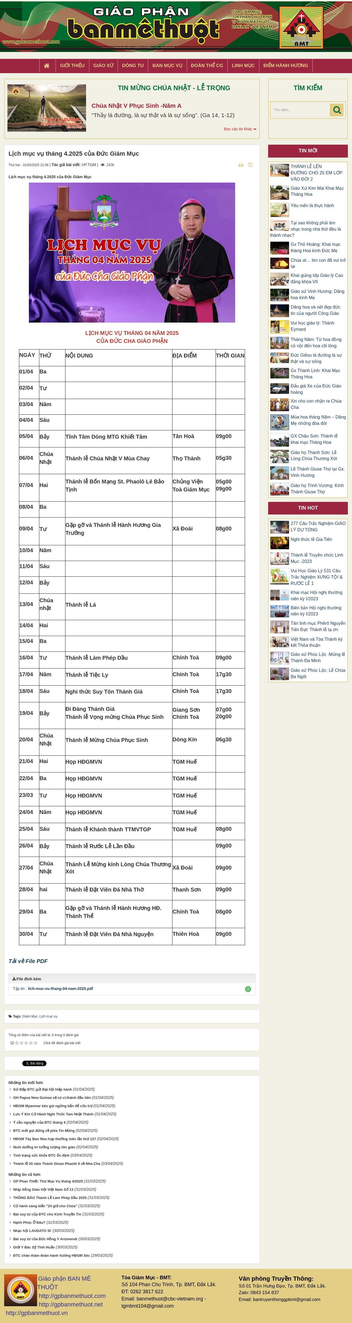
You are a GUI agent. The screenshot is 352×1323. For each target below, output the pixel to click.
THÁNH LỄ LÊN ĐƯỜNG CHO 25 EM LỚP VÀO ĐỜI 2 (316, 172)
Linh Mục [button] (243, 65)
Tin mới (308, 150)
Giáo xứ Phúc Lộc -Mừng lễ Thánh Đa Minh (318, 657)
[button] (248, 989)
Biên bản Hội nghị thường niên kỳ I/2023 (316, 611)
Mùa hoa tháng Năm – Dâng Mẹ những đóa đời (318, 420)
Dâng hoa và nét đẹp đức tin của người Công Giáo (315, 310)
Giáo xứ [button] (104, 65)
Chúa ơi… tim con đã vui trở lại (318, 263)
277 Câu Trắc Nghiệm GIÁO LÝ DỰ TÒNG (318, 526)
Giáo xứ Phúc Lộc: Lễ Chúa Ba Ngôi (318, 673)
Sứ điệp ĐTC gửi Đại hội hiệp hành (42, 1089)
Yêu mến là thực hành (312, 205)
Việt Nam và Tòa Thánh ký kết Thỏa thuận (317, 642)
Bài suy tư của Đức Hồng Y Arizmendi (45, 1239)
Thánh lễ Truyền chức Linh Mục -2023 (317, 558)
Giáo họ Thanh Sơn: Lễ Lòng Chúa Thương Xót (314, 455)
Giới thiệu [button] (72, 65)
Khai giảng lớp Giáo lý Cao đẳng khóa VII (317, 278)
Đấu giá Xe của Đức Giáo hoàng (316, 389)
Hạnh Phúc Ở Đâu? (29, 1222)
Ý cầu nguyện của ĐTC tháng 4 (39, 1122)
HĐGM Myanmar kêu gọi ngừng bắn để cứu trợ (52, 1106)
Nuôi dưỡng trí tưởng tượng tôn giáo (44, 1147)
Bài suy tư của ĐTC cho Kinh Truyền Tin (47, 1214)
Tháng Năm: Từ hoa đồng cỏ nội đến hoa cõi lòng (316, 342)
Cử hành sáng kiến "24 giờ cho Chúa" (45, 1206)
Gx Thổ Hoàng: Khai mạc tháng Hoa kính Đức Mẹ (315, 247)
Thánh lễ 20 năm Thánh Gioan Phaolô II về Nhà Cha (56, 1164)
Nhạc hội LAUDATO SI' (32, 1231)
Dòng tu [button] (133, 65)
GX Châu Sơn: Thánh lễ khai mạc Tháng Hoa (314, 439)
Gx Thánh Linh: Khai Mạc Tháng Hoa (315, 373)
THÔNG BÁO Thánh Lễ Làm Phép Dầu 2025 (50, 1198)
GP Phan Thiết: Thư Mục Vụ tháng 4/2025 (48, 1181)
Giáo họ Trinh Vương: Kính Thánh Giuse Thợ (317, 488)
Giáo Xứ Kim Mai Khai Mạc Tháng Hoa (317, 191)
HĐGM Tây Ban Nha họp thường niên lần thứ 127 (54, 1139)
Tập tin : (53, 988)
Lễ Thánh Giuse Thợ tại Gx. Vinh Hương (318, 472)
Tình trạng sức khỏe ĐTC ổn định (41, 1155)
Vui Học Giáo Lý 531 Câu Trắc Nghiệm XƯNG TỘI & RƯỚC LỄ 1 (317, 577)
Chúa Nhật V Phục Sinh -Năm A (137, 105)
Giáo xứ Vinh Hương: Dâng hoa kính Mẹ (317, 294)
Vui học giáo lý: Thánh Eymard (312, 326)
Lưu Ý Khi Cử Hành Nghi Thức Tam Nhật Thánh (53, 1114)
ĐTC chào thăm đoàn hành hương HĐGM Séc (51, 1255)
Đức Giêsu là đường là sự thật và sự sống (316, 358)
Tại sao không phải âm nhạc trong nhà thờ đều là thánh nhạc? (305, 229)
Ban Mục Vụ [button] (167, 65)
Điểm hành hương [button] (285, 65)
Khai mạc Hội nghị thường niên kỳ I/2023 (316, 595)
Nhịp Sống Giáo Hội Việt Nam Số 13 (43, 1189)
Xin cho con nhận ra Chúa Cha (316, 404)
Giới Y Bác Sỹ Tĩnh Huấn (34, 1247)
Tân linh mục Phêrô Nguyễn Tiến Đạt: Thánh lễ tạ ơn (318, 626)
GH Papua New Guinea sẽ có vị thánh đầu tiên (52, 1098)
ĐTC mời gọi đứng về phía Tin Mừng (44, 1131)
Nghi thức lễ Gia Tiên (311, 539)
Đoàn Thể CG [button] (207, 65)
